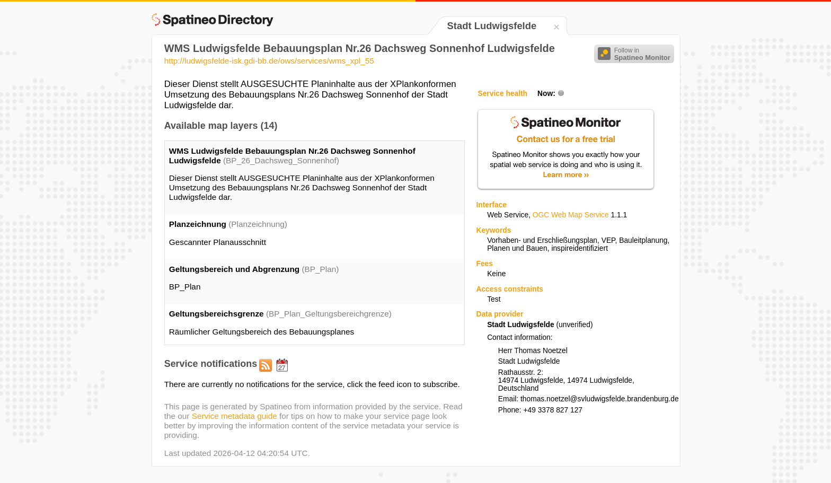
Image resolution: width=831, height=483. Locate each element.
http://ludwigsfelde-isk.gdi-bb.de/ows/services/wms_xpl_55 (269, 60)
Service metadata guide (234, 415)
